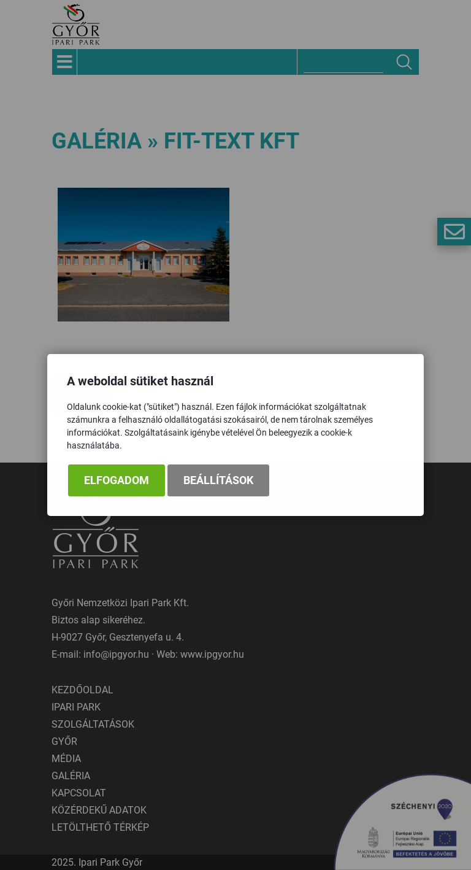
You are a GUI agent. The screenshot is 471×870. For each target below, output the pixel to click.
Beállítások (218, 480)
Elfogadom (116, 480)
